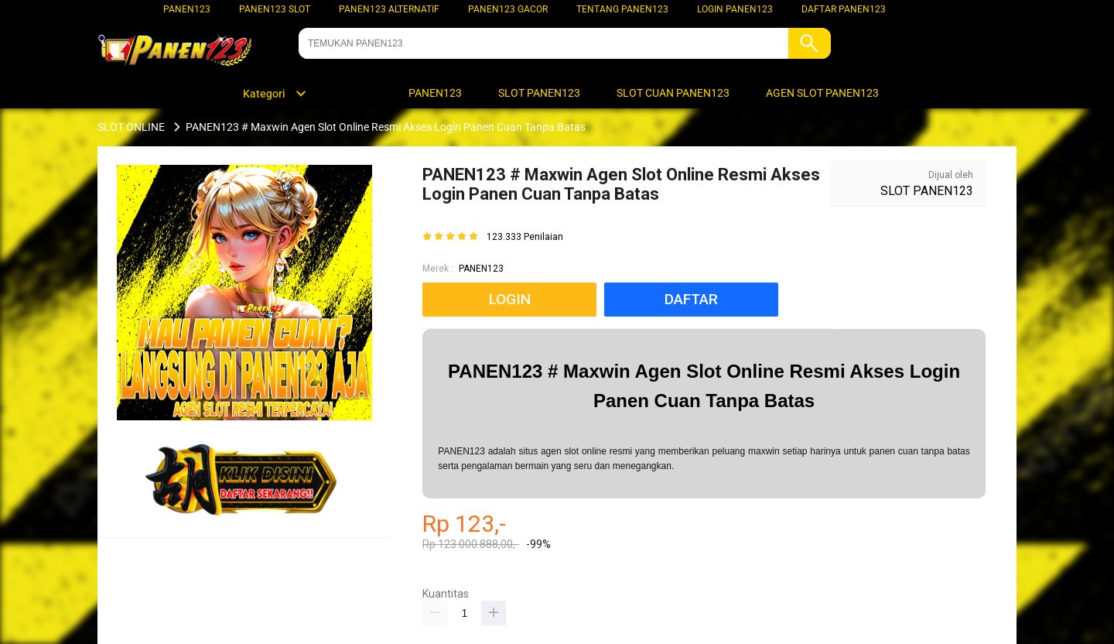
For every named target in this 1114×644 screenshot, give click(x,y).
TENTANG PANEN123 (622, 9)
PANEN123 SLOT (274, 9)
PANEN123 (186, 9)
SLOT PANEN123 (926, 190)
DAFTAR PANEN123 (843, 9)
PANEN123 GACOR (508, 9)
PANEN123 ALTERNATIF (389, 9)
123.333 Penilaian (525, 237)
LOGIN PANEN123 (735, 9)
